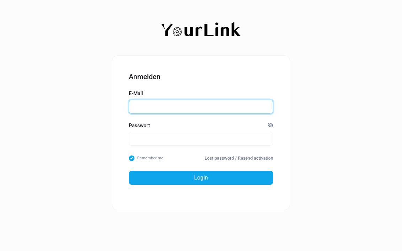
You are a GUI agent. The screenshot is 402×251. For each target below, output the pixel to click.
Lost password (219, 158)
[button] (270, 126)
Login (201, 177)
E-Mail (136, 94)
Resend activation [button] (255, 158)
